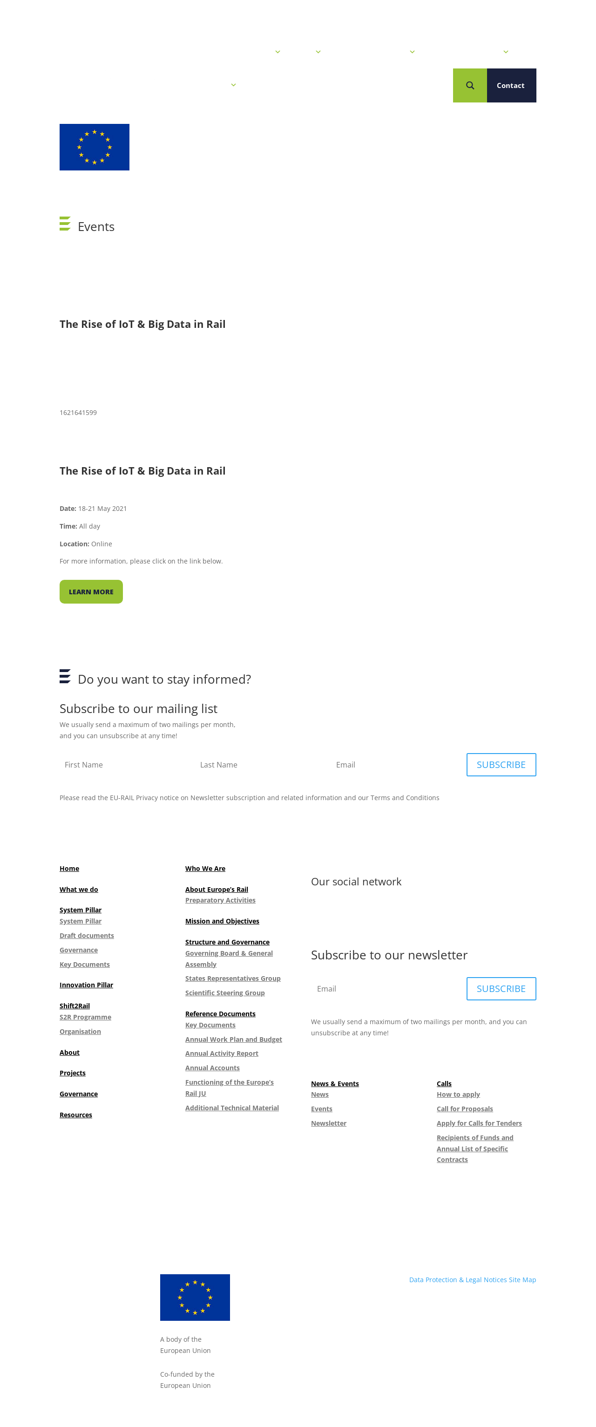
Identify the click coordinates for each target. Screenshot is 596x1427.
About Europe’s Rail (216, 889)
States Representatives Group (233, 978)
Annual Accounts (212, 1067)
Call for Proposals (465, 1108)
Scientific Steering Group (225, 992)
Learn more (91, 591)
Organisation (80, 1031)
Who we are (211, 85)
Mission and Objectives (222, 921)
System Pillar (81, 909)
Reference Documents (220, 1013)
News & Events (250, 52)
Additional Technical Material (232, 1107)
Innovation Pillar (86, 984)
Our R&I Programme (376, 52)
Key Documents (85, 964)
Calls (308, 52)
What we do (79, 889)
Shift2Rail (75, 1005)
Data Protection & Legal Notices (458, 1279)
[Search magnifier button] (470, 85)
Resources (76, 1114)
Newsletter (328, 1123)
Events (321, 1108)
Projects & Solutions (469, 52)
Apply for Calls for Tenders (479, 1123)
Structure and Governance (227, 942)
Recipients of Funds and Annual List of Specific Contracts (475, 1148)
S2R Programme (85, 1016)
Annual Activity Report (221, 1053)
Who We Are (205, 868)
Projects (73, 1072)
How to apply (458, 1094)
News (320, 1094)
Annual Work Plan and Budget (233, 1039)
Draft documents (87, 935)
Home (196, 52)
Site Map (522, 1279)
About (70, 1052)
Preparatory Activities (220, 900)
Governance (79, 949)
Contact (511, 85)
